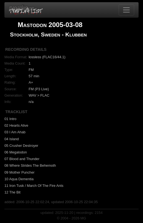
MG (83, 218)
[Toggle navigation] (126, 9)
